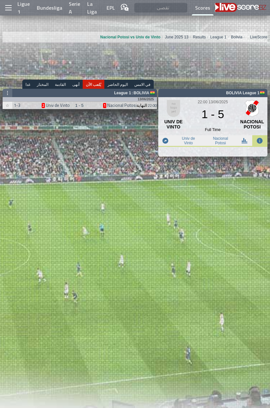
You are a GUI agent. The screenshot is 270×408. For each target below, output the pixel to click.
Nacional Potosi (220, 140)
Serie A (74, 7)
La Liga (92, 7)
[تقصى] (160, 8)
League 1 (122, 93)
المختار (42, 84)
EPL (111, 8)
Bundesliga (49, 8)
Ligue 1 (23, 7)
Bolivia (142, 93)
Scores (202, 8)
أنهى (75, 84)
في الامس (142, 84)
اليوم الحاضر (118, 84)
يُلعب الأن (93, 84)
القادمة (60, 84)
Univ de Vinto (188, 140)
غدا (28, 84)
